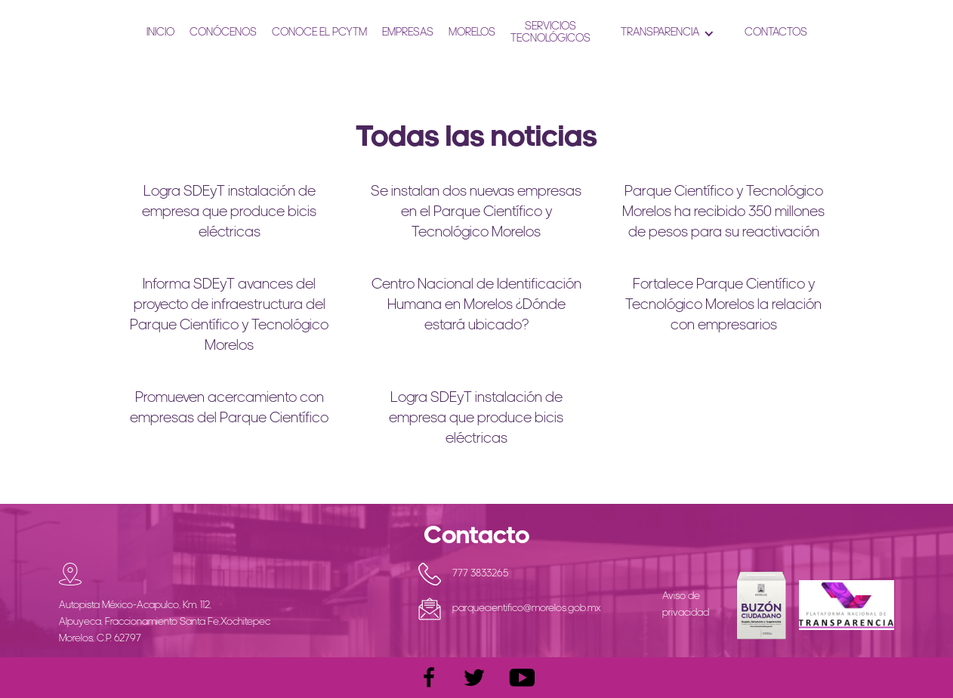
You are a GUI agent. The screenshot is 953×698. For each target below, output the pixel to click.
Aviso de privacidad (685, 605)
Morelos (472, 33)
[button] (667, 33)
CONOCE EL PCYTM (319, 33)
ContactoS (776, 33)
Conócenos (223, 33)
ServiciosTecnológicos (550, 33)
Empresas (407, 33)
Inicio (160, 33)
